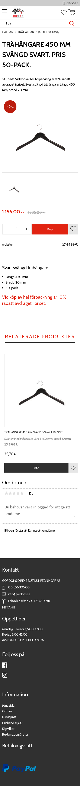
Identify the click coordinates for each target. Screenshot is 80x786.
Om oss (7, 711)
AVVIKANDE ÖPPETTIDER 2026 (23, 640)
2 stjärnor (10, 493)
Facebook (4, 665)
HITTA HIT (9, 607)
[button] (3, 12)
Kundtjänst (9, 717)
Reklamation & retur (15, 734)
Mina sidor (8, 705)
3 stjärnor (14, 493)
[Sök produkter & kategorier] (35, 23)
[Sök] (71, 23)
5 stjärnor (22, 493)
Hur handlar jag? (12, 723)
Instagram (4, 675)
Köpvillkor (8, 729)
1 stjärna (6, 493)
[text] (13, 211)
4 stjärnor (18, 493)
